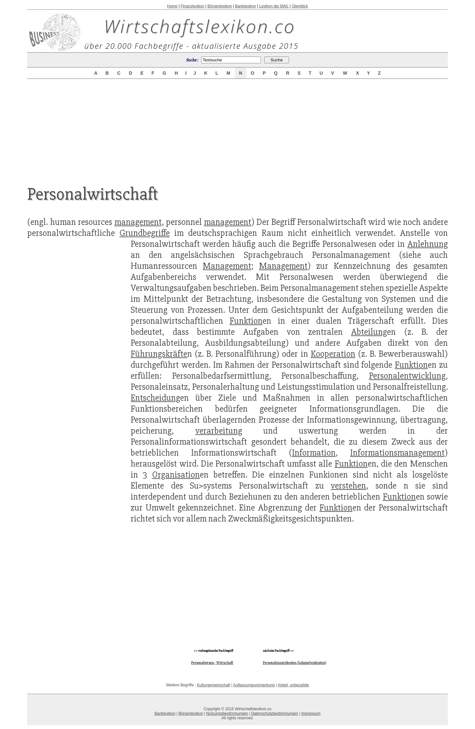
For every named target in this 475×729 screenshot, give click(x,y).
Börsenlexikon (220, 6)
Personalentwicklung (407, 375)
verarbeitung (218, 430)
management (138, 222)
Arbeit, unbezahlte (293, 685)
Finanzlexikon (192, 6)
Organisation (176, 474)
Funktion (246, 320)
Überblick (300, 6)
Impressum (310, 713)
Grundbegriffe (145, 232)
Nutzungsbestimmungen (227, 713)
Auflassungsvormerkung (254, 685)
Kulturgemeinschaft (213, 685)
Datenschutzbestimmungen (274, 713)
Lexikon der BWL (273, 6)
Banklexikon (245, 6)
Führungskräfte (159, 353)
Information (314, 452)
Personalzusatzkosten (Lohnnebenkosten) (294, 662)
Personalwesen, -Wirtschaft (212, 662)
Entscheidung (155, 397)
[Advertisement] (237, 126)
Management (227, 265)
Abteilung (369, 331)
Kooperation (333, 353)
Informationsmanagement (397, 452)
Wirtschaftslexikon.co (200, 26)
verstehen (348, 485)
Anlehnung (427, 243)
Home (172, 6)
